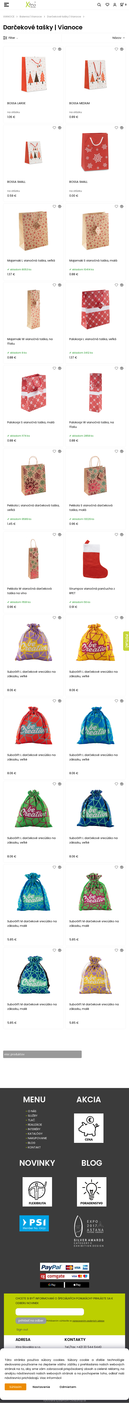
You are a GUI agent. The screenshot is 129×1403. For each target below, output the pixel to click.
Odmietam (68, 1387)
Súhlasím (15, 1387)
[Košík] (124, 4)
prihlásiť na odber (30, 1321)
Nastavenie (42, 1387)
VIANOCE (8, 16)
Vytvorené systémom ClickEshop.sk (64, 1400)
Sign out (22, 1330)
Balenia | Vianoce (31, 16)
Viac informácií (50, 1378)
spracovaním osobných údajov (88, 1321)
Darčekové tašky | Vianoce (64, 16)
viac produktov (15, 1054)
